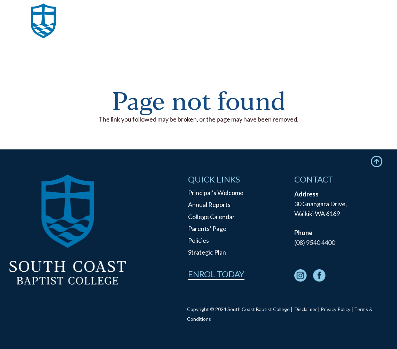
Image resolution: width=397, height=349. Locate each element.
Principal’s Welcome (215, 192)
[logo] (43, 29)
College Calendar (211, 216)
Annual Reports (209, 204)
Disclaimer (306, 309)
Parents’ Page (207, 228)
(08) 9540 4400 (314, 242)
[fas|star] (300, 276)
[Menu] (376, 29)
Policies (198, 240)
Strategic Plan (207, 252)
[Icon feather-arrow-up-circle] (376, 161)
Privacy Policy (335, 309)
